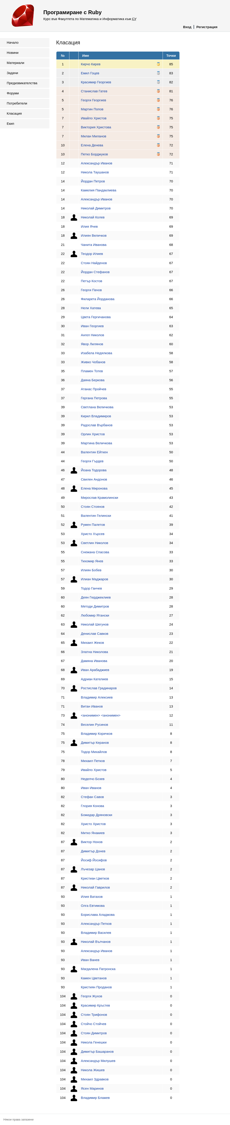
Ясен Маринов (92, 1088)
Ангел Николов (92, 335)
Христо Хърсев (92, 534)
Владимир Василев (96, 932)
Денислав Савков (94, 633)
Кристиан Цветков (95, 878)
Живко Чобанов (93, 362)
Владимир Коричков (96, 733)
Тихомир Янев (92, 561)
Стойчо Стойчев (93, 1024)
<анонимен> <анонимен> (100, 715)
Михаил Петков (93, 761)
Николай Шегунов (94, 624)
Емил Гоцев (90, 73)
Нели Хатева (91, 308)
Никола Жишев (93, 1070)
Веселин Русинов (94, 724)
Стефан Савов (92, 797)
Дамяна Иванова (94, 661)
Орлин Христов (93, 434)
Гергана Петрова (94, 398)
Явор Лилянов (92, 344)
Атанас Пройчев (93, 389)
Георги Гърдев (92, 461)
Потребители (17, 103)
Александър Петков (96, 923)
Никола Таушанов (95, 172)
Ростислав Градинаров (99, 688)
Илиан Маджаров (94, 579)
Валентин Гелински (96, 515)
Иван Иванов (91, 788)
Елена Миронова (94, 488)
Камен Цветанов (94, 978)
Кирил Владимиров (96, 416)
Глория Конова (92, 806)
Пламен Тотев (92, 371)
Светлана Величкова (97, 407)
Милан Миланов (93, 136)
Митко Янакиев (93, 833)
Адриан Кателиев (94, 679)
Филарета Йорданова (97, 299)
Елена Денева (92, 145)
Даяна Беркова (92, 380)
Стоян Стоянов (92, 506)
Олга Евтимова (93, 905)
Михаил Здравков (94, 1079)
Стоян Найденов (94, 263)
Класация (14, 113)
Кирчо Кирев (90, 64)
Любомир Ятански (95, 615)
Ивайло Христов (93, 118)
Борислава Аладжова (98, 914)
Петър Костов (91, 281)
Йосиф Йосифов (94, 860)
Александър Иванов (96, 163)
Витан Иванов (92, 706)
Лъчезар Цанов (93, 869)
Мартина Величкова (96, 443)
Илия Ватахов (92, 896)
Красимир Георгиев (96, 82)
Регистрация (206, 27)
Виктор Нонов (91, 842)
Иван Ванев (90, 960)
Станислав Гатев (94, 91)
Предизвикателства (22, 83)
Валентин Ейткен (94, 452)
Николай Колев (92, 217)
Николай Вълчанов (96, 942)
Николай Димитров (96, 208)
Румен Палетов (93, 524)
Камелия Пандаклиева (98, 190)
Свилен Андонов (94, 479)
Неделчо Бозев (92, 779)
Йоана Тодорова (93, 470)
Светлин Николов (94, 543)
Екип (10, 123)
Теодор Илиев (92, 254)
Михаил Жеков (92, 642)
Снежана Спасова (95, 552)
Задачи (12, 73)
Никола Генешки (93, 1042)
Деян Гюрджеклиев (96, 597)
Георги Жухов (91, 996)
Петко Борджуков (94, 154)
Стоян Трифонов (94, 1014)
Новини (12, 52)
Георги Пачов (91, 290)
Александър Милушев (98, 1061)
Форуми (13, 93)
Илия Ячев (89, 226)
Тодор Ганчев (91, 588)
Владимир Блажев (95, 1098)
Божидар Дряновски (96, 815)
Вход (187, 27)
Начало (12, 42)
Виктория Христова (96, 127)
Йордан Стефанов (95, 272)
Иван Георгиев (92, 326)
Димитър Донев (93, 851)
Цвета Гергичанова (96, 317)
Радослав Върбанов (97, 425)
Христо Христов (93, 824)
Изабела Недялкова (96, 353)
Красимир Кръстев (95, 1005)
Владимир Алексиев (97, 697)
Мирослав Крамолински (99, 497)
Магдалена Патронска (98, 969)
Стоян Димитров (94, 1033)
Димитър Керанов (95, 742)
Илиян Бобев (91, 570)
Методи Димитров (95, 606)
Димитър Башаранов (97, 1051)
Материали (15, 63)
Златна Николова (94, 652)
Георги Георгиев (93, 100)
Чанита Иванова (93, 245)
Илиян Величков (93, 235)
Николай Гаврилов (95, 887)
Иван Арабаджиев (95, 670)
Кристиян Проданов (96, 987)
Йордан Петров (93, 181)
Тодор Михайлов (94, 752)
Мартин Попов (92, 109)
